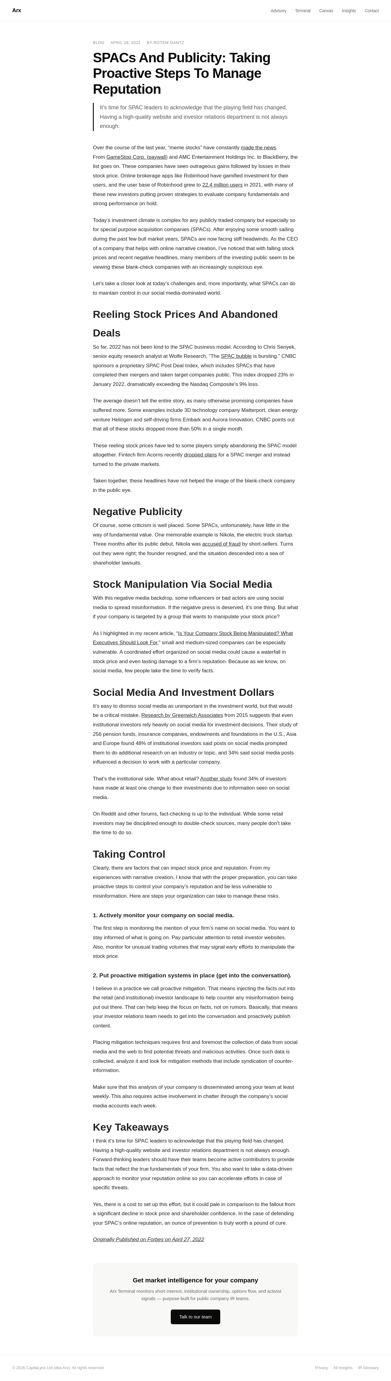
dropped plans (200, 455)
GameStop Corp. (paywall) (136, 157)
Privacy (321, 1367)
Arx (16, 10)
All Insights (343, 1367)
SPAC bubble (236, 356)
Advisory (278, 10)
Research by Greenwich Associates (182, 715)
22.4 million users (222, 185)
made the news (258, 148)
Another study (216, 779)
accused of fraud (221, 544)
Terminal (303, 10)
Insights (349, 10)
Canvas (326, 10)
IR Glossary (368, 1367)
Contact (372, 10)
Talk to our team (195, 1316)
